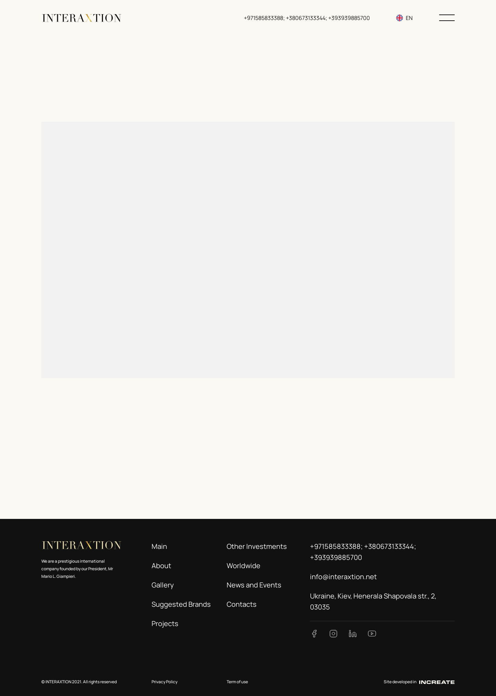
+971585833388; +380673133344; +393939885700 (308, 18)
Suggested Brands (181, 604)
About (161, 565)
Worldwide (243, 565)
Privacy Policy (164, 682)
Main (159, 546)
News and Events (254, 585)
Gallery (163, 585)
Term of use (237, 682)
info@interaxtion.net (343, 576)
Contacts (242, 604)
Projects (165, 623)
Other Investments (257, 546)
